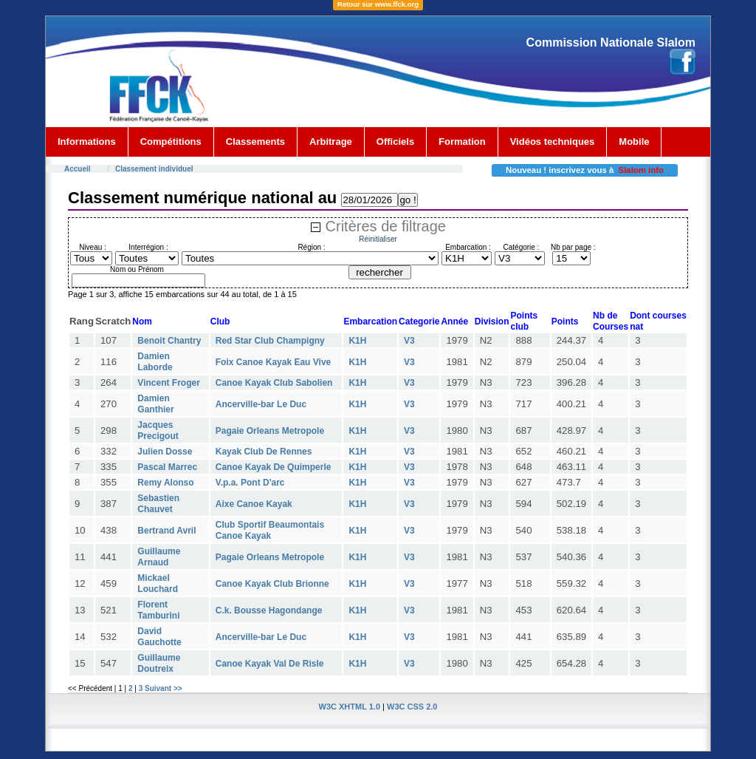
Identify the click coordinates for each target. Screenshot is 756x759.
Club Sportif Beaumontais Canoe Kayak (270, 530)
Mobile (634, 141)
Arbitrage (330, 141)
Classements (255, 141)
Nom (142, 321)
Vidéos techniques (552, 141)
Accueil (77, 169)
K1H (357, 341)
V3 (409, 341)
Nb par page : (573, 247)
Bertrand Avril (166, 530)
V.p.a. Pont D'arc (250, 482)
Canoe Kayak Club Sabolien (274, 383)
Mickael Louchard (157, 583)
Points (565, 321)
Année (454, 321)
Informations (87, 141)
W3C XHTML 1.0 (350, 706)
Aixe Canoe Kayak (254, 504)
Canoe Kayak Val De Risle (270, 663)
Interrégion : (148, 247)
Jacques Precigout (157, 430)
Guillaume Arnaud (158, 557)
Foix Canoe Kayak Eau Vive (273, 362)
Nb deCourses (610, 321)
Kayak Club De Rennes (264, 451)
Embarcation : (468, 247)
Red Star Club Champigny (270, 341)
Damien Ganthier (155, 404)
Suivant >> (163, 688)
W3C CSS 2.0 (412, 706)
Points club (523, 321)
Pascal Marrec (167, 467)
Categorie (419, 321)
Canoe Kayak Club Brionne (272, 584)
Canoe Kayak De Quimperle (273, 467)
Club (220, 321)
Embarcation (370, 321)
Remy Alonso (165, 482)
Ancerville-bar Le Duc (261, 404)
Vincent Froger (168, 383)
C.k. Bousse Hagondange (269, 610)
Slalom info (641, 170)
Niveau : (92, 247)
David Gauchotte (159, 636)
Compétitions (171, 141)
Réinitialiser (378, 239)
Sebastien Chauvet (158, 503)
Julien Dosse (164, 451)
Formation (462, 141)
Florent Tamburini (158, 610)
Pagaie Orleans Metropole (270, 431)
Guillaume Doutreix (158, 663)
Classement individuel (154, 169)
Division (492, 321)
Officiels (395, 141)
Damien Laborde (154, 361)
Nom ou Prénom (137, 269)
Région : (311, 247)
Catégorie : (522, 247)
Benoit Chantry (169, 341)
